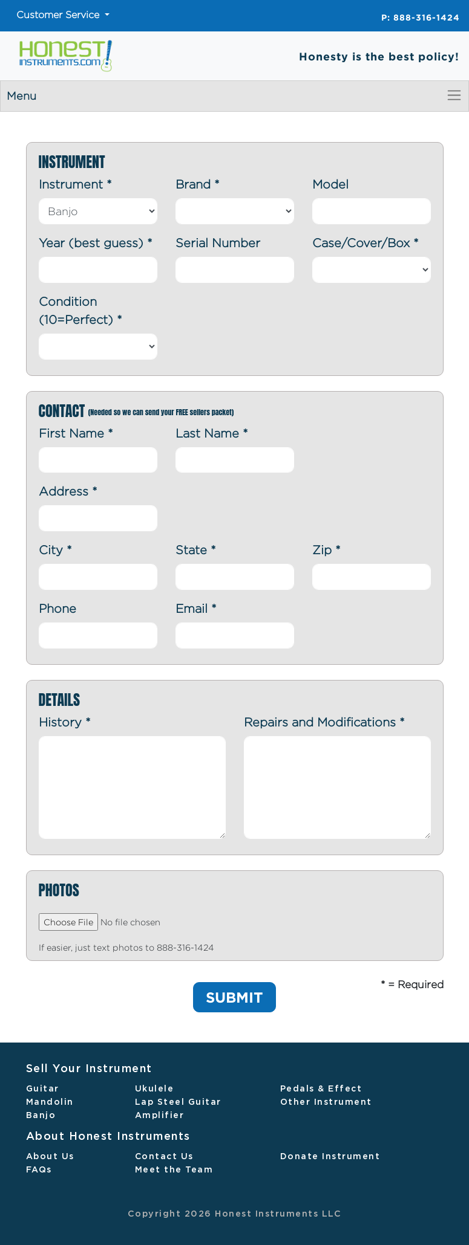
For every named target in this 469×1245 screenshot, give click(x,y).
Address (68, 491)
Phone (57, 608)
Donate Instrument (330, 1157)
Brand (197, 184)
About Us (50, 1157)
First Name (76, 433)
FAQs (39, 1170)
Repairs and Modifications (324, 722)
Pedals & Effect (321, 1089)
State (195, 549)
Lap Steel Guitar (178, 1102)
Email (196, 608)
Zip (326, 549)
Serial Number (217, 242)
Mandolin (50, 1102)
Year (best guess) (96, 242)
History (65, 722)
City (55, 549)
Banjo (41, 1115)
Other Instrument (326, 1102)
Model (330, 184)
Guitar (42, 1089)
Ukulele (154, 1089)
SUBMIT (234, 997)
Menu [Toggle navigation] (234, 95)
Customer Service (59, 15)
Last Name (211, 433)
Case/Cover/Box (365, 242)
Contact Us (164, 1157)
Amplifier (160, 1115)
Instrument (75, 184)
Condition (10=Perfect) (80, 310)
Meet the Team (174, 1170)
